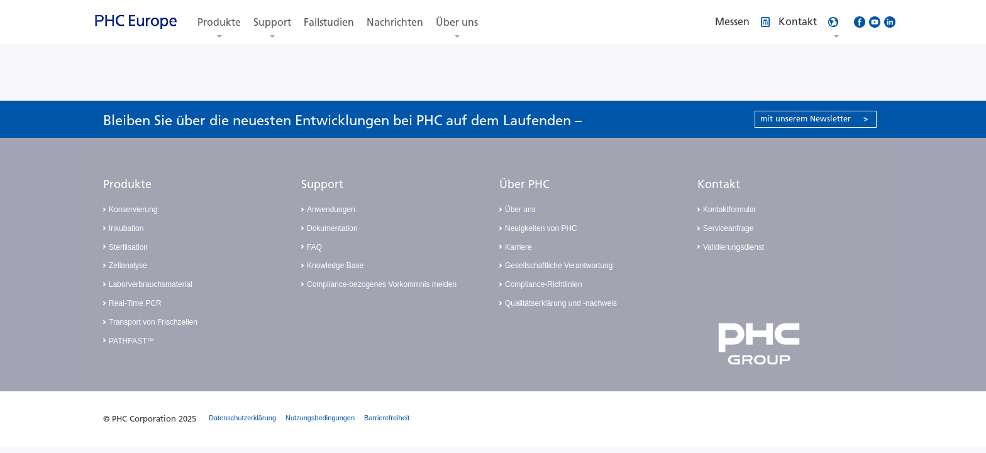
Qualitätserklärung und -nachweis (561, 303)
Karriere (518, 247)
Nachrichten (395, 22)
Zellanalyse (128, 265)
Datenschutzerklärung (242, 418)
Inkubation (126, 228)
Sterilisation (128, 247)
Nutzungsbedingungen (320, 418)
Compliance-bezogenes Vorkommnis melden (382, 284)
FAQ (314, 247)
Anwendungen (331, 209)
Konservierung (133, 209)
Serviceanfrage (728, 228)
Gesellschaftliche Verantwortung (558, 265)
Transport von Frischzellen (153, 322)
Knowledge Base (335, 265)
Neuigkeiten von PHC (541, 228)
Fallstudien (329, 22)
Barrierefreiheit (386, 418)
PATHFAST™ (131, 341)
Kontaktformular (729, 209)
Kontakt (718, 184)
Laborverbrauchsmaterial (150, 284)
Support (272, 22)
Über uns (457, 22)
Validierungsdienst (733, 247)
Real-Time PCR (135, 303)
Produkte (219, 22)
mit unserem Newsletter (814, 118)
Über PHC (524, 184)
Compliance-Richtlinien (543, 284)
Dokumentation (332, 228)
